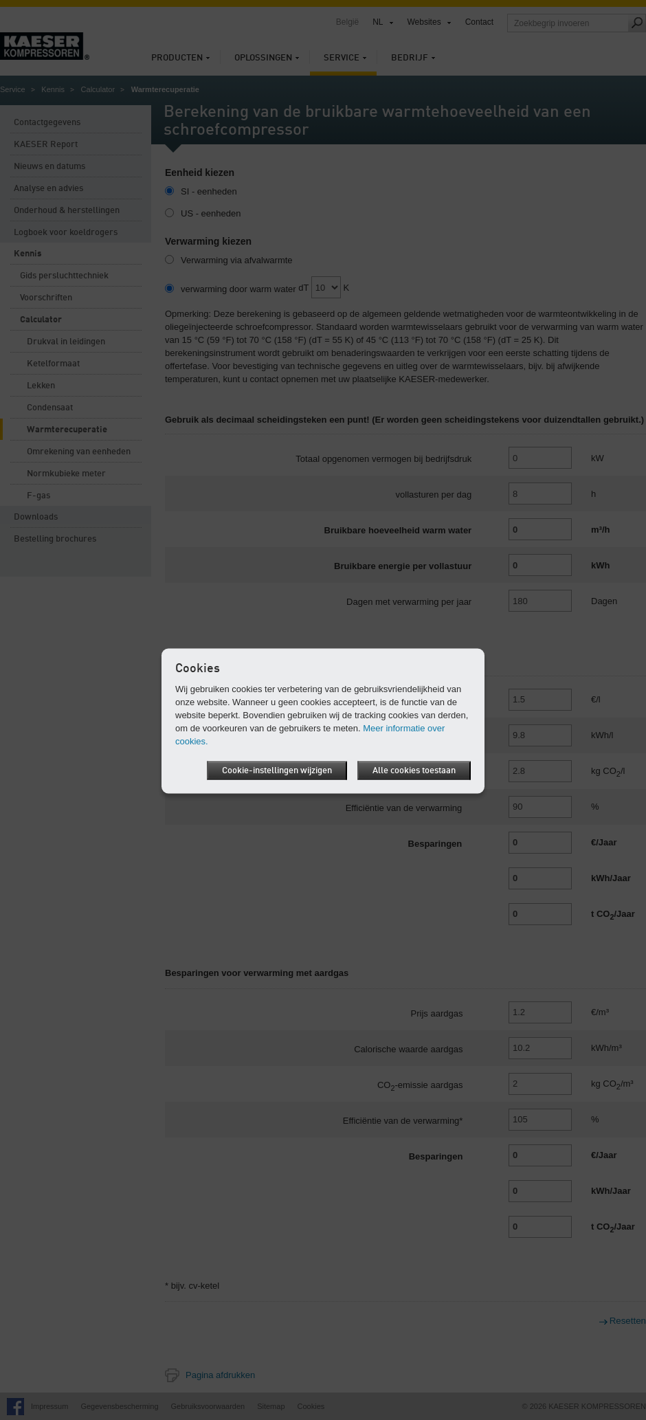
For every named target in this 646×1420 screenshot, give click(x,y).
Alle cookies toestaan (414, 770)
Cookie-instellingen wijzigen (277, 770)
